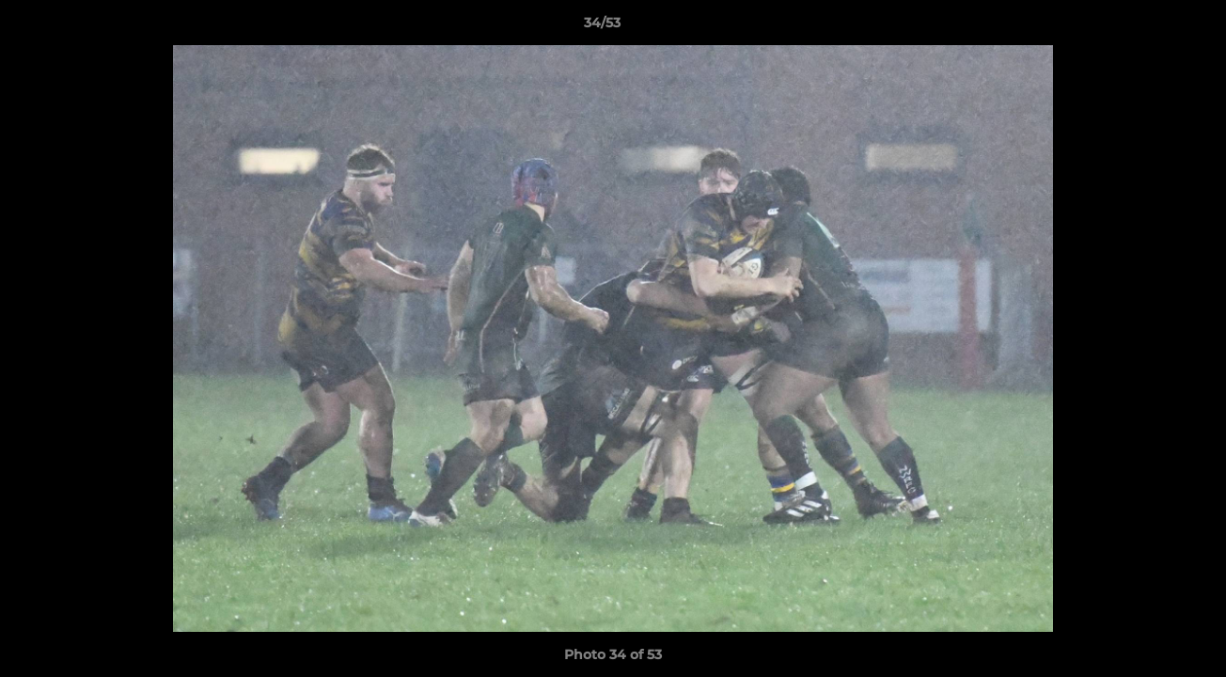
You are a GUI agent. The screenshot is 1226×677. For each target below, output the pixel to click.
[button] (1147, 27)
